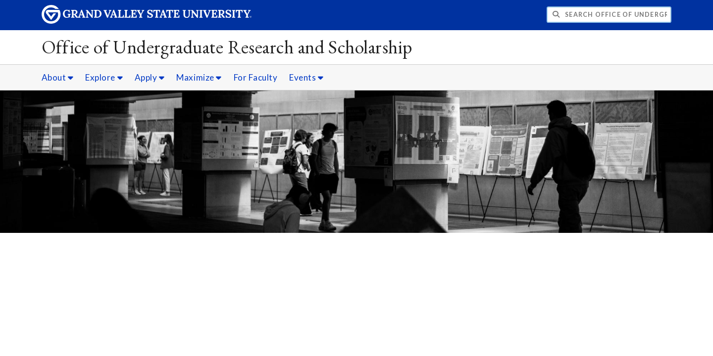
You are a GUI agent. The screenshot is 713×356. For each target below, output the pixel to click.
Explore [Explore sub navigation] (104, 77)
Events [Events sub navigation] (306, 77)
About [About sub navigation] (58, 77)
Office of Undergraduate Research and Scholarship (227, 47)
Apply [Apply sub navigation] (150, 77)
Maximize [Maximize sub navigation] (198, 77)
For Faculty (256, 77)
